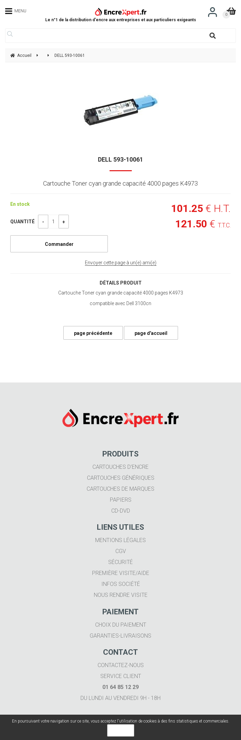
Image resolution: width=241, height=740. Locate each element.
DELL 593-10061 (120, 159)
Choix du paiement (120, 625)
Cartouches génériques (120, 478)
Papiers (120, 500)
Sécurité (120, 562)
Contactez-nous (121, 665)
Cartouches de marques (120, 489)
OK (121, 730)
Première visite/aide (120, 573)
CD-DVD (120, 510)
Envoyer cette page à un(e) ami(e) (120, 262)
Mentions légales (120, 540)
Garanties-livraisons (120, 635)
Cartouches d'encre (120, 467)
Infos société (120, 584)
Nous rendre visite (121, 595)
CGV (120, 551)
